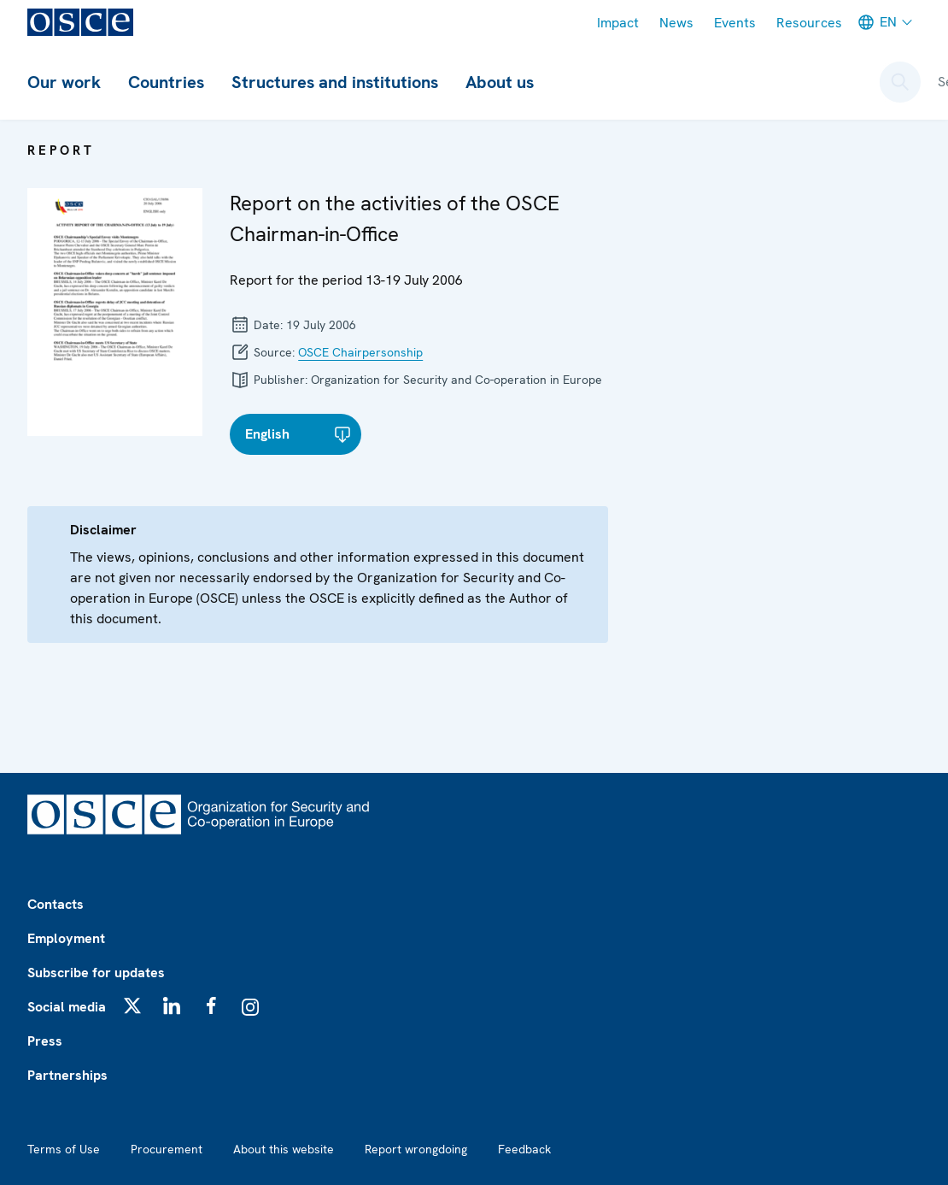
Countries (166, 82)
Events (735, 23)
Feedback (524, 1149)
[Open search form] (900, 82)
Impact (618, 23)
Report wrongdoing (416, 1149)
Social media (66, 1007)
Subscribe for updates (96, 973)
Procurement (166, 1149)
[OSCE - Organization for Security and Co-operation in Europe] (80, 22)
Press (44, 1041)
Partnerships (67, 1075)
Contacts (55, 904)
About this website (283, 1149)
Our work (64, 82)
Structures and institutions (334, 82)
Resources (809, 23)
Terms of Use (63, 1149)
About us (499, 82)
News (676, 23)
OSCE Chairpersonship (360, 352)
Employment (66, 938)
